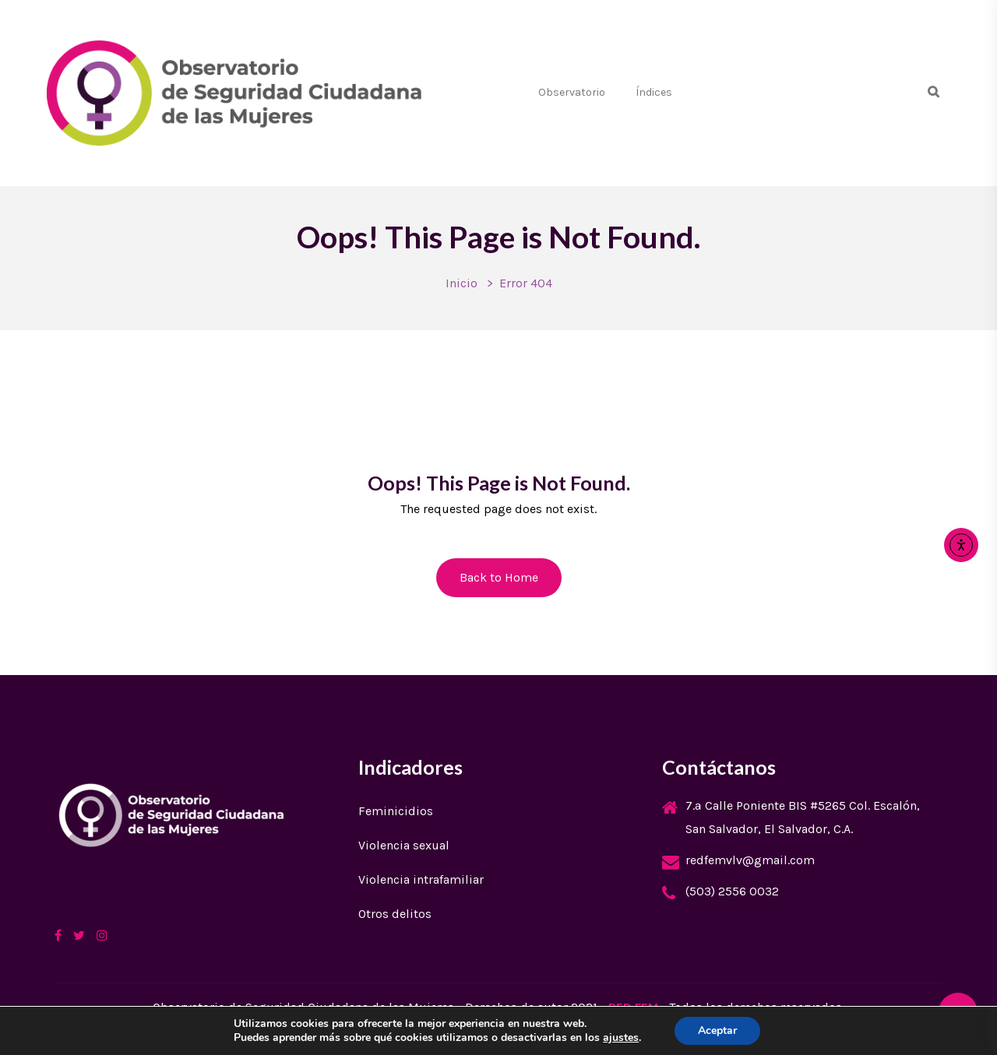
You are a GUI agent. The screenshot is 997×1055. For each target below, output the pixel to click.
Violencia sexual (403, 845)
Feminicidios (395, 811)
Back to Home (499, 577)
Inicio (461, 283)
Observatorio (571, 92)
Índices (654, 92)
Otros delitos (395, 913)
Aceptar (717, 1030)
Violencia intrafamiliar (421, 879)
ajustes (621, 1038)
